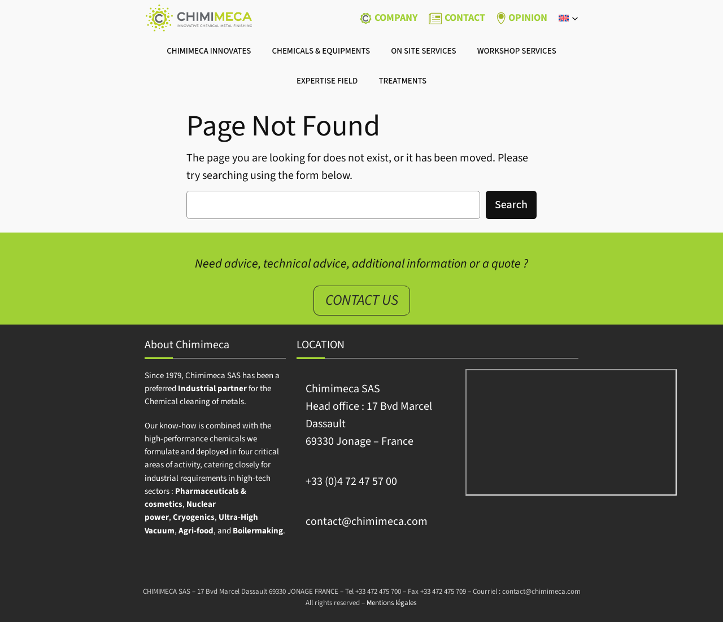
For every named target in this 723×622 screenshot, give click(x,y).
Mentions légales (391, 603)
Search (511, 205)
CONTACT (465, 18)
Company (395, 18)
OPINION (527, 18)
